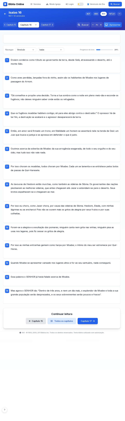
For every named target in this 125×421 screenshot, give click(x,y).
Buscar (115, 4)
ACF (88, 14)
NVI (103, 14)
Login (70, 4)
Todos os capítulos (62, 342)
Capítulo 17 (88, 342)
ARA (96, 14)
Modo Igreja (53, 4)
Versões (35, 4)
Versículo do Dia (96, 4)
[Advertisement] (62, 38)
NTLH (112, 14)
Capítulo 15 (36, 342)
